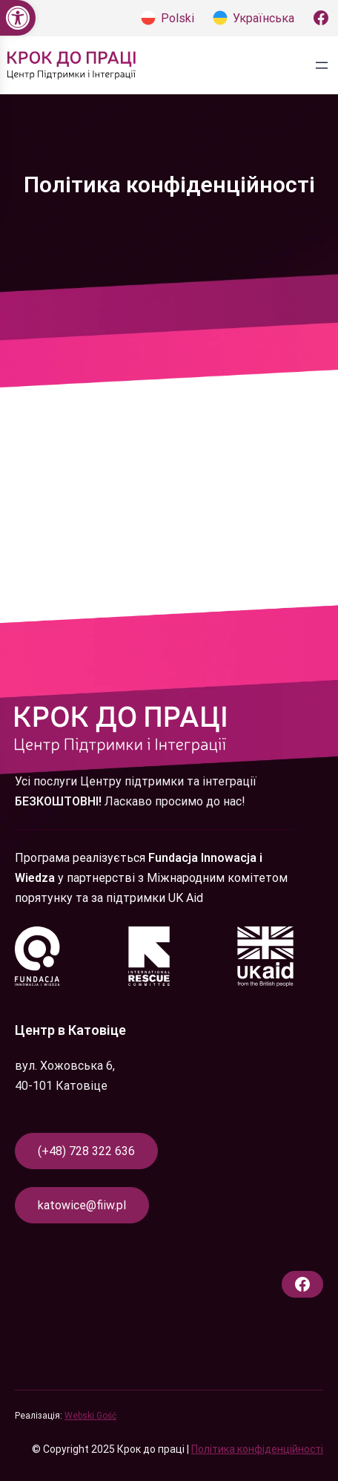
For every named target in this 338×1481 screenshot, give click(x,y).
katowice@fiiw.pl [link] (82, 1205)
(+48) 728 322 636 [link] (86, 1151)
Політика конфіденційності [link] (257, 1449)
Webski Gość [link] (90, 1415)
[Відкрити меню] (322, 65)
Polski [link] (177, 18)
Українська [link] (263, 18)
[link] (18, 18)
